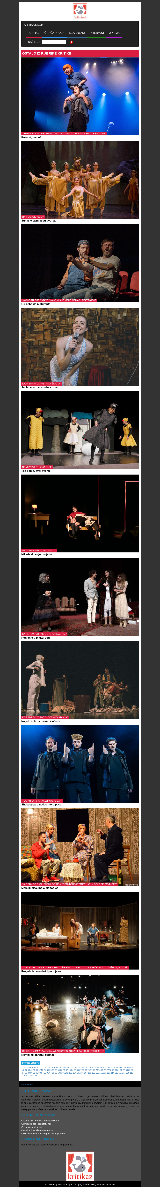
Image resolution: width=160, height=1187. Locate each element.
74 (99, 1070)
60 (61, 1070)
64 (72, 1070)
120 (23, 1076)
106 (82, 1073)
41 (122, 1067)
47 (26, 1070)
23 (73, 1067)
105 (78, 1073)
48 (29, 1070)
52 (39, 1070)
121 (27, 1076)
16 (54, 1067)
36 (109, 1067)
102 (66, 1073)
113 (108, 1073)
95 (45, 1073)
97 (50, 1073)
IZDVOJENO (77, 32)
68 (83, 1070)
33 (100, 1067)
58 (56, 1070)
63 (69, 1070)
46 (23, 1070)
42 (125, 1067)
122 (31, 1076)
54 (45, 1070)
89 (29, 1073)
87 (23, 1073)
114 (112, 1073)
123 (35, 1076)
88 (26, 1073)
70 (88, 1070)
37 (111, 1067)
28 (87, 1067)
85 (129, 1070)
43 (128, 1067)
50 (34, 1070)
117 (124, 1073)
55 (48, 1070)
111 (101, 1073)
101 (63, 1073)
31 (95, 1067)
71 (91, 1070)
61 (64, 1070)
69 (86, 1070)
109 (93, 1073)
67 (80, 1070)
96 (48, 1073)
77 (108, 1070)
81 (118, 1070)
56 (50, 1070)
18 (60, 1067)
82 (121, 1070)
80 (116, 1070)
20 (65, 1067)
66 (78, 1070)
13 (46, 1067)
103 (70, 1073)
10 (38, 1067)
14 (49, 1067)
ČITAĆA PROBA (54, 32)
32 (98, 1067)
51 (37, 1070)
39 (117, 1067)
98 (53, 1073)
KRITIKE (34, 32)
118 (127, 1073)
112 (105, 1073)
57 (53, 1070)
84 (127, 1070)
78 (110, 1070)
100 (59, 1073)
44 (130, 1067)
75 (102, 1070)
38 (114, 1067)
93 (39, 1073)
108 (89, 1073)
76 (105, 1070)
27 (84, 1067)
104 (74, 1073)
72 (94, 1070)
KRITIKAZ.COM (33, 24)
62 (67, 1070)
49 (31, 1070)
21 (68, 1067)
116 (120, 1073)
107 (85, 1073)
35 (106, 1067)
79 (113, 1070)
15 (52, 1067)
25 (79, 1067)
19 (62, 1067)
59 (59, 1070)
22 (71, 1067)
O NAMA (114, 32)
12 (43, 1067)
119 (131, 1073)
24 (76, 1067)
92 (37, 1073)
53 (42, 1070)
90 (31, 1073)
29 (90, 1067)
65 (75, 1070)
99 (56, 1073)
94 (42, 1073)
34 (103, 1067)
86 (132, 1070)
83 (124, 1070)
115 (116, 1073)
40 (119, 1067)
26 (81, 1067)
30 (92, 1067)
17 (57, 1067)
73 (97, 1070)
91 (34, 1073)
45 (133, 1067)
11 (41, 1067)
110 (97, 1073)
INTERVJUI (97, 32)
